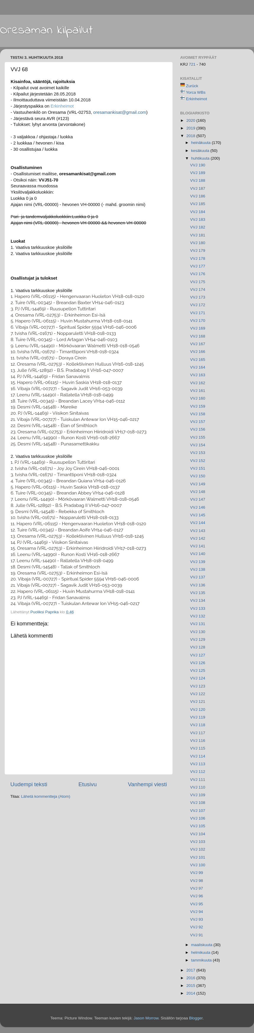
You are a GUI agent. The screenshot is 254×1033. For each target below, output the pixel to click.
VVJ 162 (197, 383)
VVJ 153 (197, 452)
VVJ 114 (197, 756)
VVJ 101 (197, 857)
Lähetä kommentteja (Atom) (45, 796)
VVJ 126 (197, 663)
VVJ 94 (196, 911)
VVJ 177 (197, 266)
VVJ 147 (197, 499)
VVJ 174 (197, 289)
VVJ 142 (197, 538)
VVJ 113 (197, 764)
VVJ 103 (197, 841)
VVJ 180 (197, 243)
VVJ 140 (197, 554)
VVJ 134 (197, 600)
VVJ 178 (197, 258)
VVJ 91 (196, 935)
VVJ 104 (197, 834)
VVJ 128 (197, 647)
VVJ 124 (197, 678)
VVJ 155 (197, 437)
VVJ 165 (197, 359)
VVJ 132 (197, 616)
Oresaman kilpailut (46, 30)
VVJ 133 (197, 608)
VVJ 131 (197, 624)
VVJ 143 (197, 530)
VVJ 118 (197, 725)
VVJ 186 (197, 196)
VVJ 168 (197, 336)
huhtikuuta (201, 158)
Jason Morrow (145, 1018)
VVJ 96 (196, 896)
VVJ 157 (197, 421)
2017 (191, 970)
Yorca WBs (196, 92)
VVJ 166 (197, 351)
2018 (191, 136)
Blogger (196, 1018)
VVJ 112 (197, 771)
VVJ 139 (197, 562)
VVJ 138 (197, 569)
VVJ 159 (197, 406)
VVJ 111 (197, 779)
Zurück (192, 86)
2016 (191, 978)
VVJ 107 (197, 810)
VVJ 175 (197, 282)
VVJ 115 (197, 748)
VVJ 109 (197, 795)
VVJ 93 (196, 919)
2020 (191, 120)
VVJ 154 (197, 445)
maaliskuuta (202, 945)
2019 (191, 128)
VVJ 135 (197, 593)
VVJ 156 (197, 429)
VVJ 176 (197, 274)
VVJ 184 (197, 212)
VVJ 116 (197, 740)
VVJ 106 (197, 818)
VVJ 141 (197, 546)
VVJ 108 (197, 802)
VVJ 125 (197, 670)
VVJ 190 (197, 165)
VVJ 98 (196, 880)
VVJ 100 (197, 865)
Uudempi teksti (28, 784)
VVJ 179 (197, 250)
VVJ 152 (197, 460)
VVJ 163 (197, 375)
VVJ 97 (196, 888)
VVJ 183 (197, 219)
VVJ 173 (197, 297)
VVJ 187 (197, 188)
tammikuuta (202, 960)
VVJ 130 (197, 632)
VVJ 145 (197, 515)
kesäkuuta (200, 150)
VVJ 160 (197, 398)
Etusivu (88, 784)
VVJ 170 (197, 320)
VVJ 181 (197, 235)
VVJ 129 (197, 639)
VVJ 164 (197, 367)
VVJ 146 (197, 507)
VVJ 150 (197, 476)
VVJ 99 (196, 872)
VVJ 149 (197, 484)
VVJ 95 (196, 904)
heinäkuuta (201, 142)
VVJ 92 (196, 927)
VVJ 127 (197, 655)
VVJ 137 (197, 577)
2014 (191, 993)
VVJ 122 (197, 694)
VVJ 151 (197, 468)
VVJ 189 (197, 173)
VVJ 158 (197, 414)
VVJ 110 (197, 787)
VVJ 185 (197, 204)
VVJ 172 (197, 305)
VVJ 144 (197, 522)
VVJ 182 (197, 227)
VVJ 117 (197, 733)
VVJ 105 (197, 826)
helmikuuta (201, 952)
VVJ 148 (197, 491)
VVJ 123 (197, 686)
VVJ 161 (197, 390)
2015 (191, 985)
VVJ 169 (197, 328)
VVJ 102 (197, 849)
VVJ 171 (197, 313)
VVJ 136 (197, 585)
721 (192, 64)
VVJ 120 (197, 709)
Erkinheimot (62, 106)
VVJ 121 (197, 701)
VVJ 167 (197, 344)
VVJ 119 (197, 717)
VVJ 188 (197, 180)
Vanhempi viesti (147, 784)
